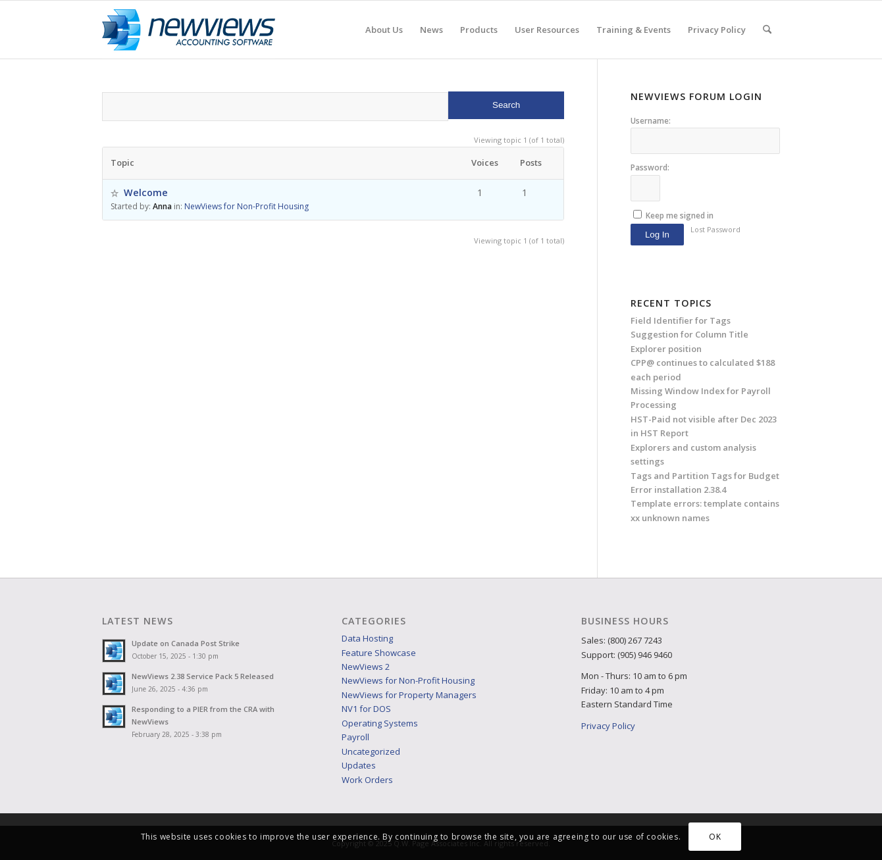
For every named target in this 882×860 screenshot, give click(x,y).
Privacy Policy (608, 726)
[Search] (767, 30)
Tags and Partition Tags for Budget (705, 476)
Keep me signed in (679, 215)
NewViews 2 (366, 666)
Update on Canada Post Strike (186, 643)
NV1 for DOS (366, 709)
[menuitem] (384, 30)
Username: (651, 120)
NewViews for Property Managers (409, 695)
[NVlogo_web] (188, 30)
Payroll (355, 737)
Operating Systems (380, 723)
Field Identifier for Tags (681, 320)
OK (715, 836)
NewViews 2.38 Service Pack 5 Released (203, 676)
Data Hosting (367, 638)
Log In (657, 235)
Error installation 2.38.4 (678, 489)
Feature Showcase (379, 653)
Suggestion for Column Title (689, 334)
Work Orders (367, 780)
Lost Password (715, 229)
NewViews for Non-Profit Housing (246, 206)
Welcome (146, 192)
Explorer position (666, 349)
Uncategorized (371, 751)
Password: (650, 167)
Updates (359, 765)
